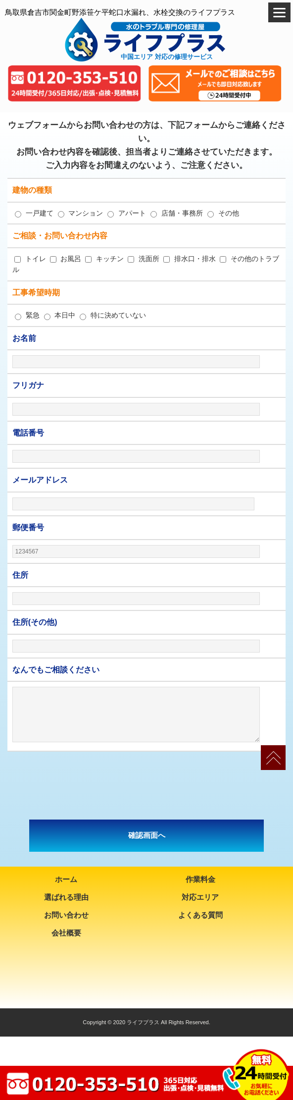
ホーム (66, 879)
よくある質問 (200, 915)
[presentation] (146, 785)
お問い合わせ (66, 915)
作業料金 (200, 879)
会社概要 (66, 933)
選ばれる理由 (66, 897)
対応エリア (200, 897)
